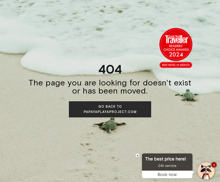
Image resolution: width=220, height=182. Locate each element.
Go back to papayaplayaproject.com (110, 109)
